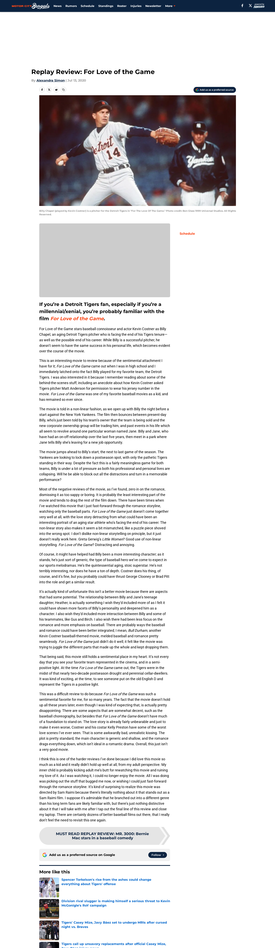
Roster (121, 6)
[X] (250, 5)
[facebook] (242, 5)
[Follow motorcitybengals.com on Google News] (157, 855)
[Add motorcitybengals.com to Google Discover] (215, 90)
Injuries (135, 6)
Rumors (71, 6)
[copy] (63, 89)
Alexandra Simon (50, 80)
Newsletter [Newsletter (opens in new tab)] (153, 6)
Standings (105, 6)
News (57, 6)
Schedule (87, 6)
